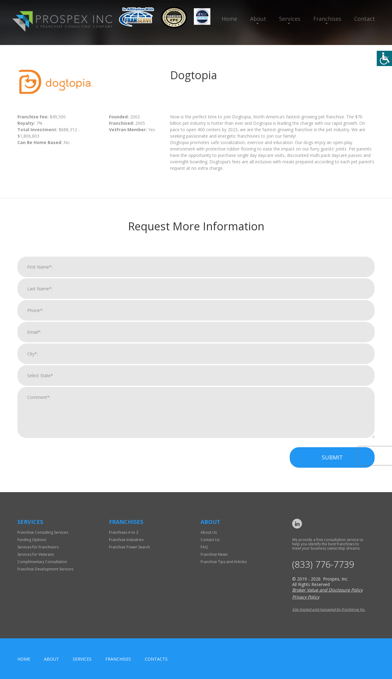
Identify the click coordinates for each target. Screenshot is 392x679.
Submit (332, 464)
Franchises (327, 18)
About (258, 18)
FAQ (204, 547)
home (23, 659)
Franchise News (214, 554)
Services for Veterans (35, 554)
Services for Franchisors (38, 547)
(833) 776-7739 (323, 564)
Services (289, 18)
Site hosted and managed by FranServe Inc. (328, 609)
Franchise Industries (126, 539)
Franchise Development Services (45, 569)
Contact (364, 18)
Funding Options (31, 539)
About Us (209, 532)
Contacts (156, 659)
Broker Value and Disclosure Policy (327, 590)
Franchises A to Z (124, 532)
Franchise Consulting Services (42, 532)
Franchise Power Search (129, 547)
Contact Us (210, 539)
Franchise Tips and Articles (224, 561)
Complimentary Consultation (42, 561)
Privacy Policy (305, 597)
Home (229, 18)
